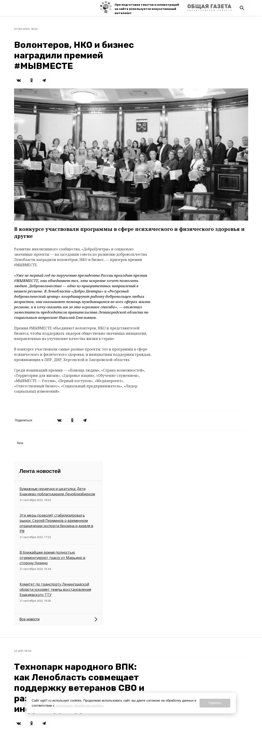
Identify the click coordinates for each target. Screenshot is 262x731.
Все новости (30, 619)
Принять (215, 703)
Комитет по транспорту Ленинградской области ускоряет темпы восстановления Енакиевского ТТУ (55, 589)
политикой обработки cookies (79, 705)
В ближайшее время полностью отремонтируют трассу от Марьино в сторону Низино (52, 557)
